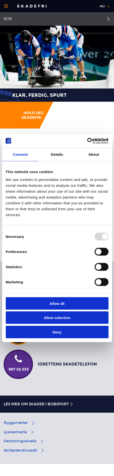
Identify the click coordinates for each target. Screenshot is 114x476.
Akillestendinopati (24, 450)
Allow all (57, 303)
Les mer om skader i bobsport (38, 404)
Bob (8, 19)
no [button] (102, 6)
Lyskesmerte (19, 432)
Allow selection (57, 318)
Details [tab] (57, 154)
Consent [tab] (20, 154)
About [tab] (93, 154)
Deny (57, 332)
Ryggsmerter (19, 423)
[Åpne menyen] (6, 6)
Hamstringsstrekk (24, 441)
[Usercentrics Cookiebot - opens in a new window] (87, 141)
